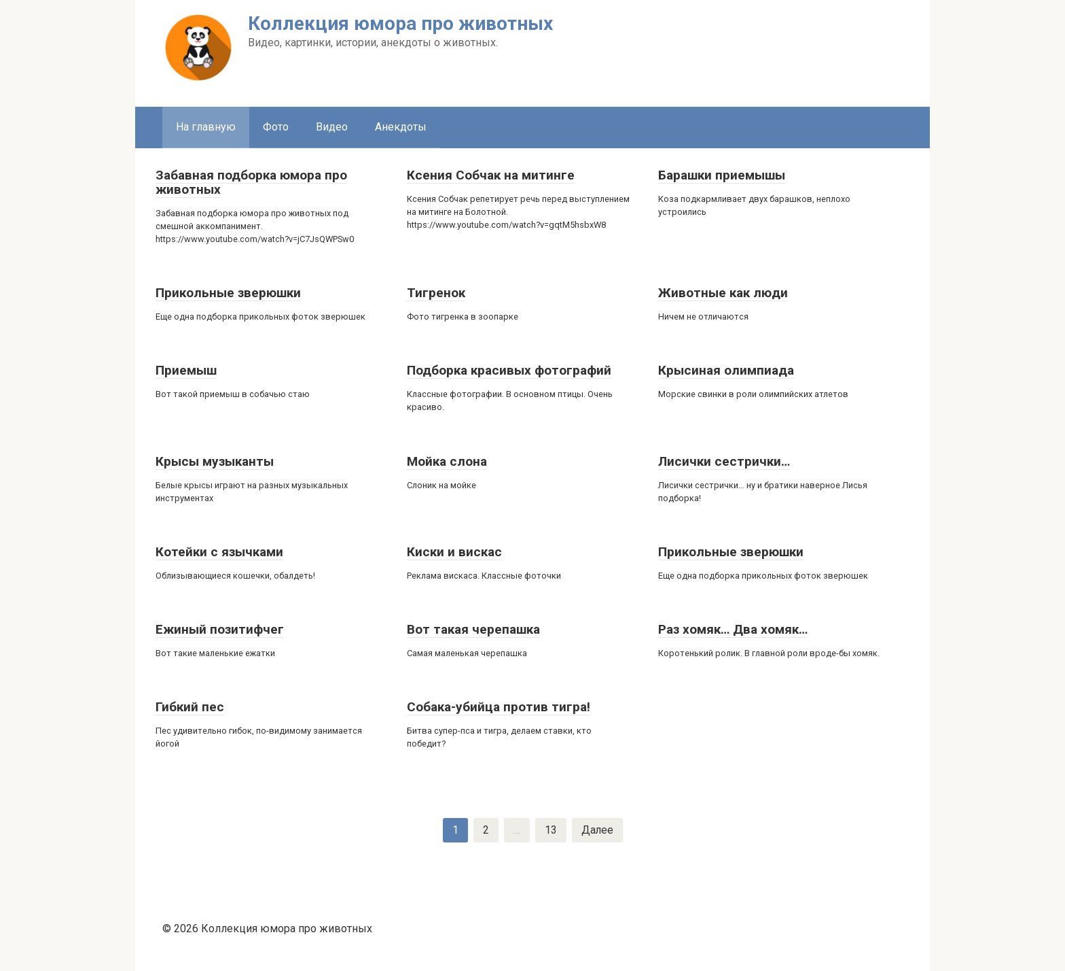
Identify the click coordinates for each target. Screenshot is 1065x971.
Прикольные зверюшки (228, 293)
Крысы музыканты (215, 461)
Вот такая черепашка (473, 629)
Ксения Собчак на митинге (491, 175)
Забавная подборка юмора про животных (251, 182)
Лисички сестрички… (724, 461)
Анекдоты (401, 126)
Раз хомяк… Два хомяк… (733, 629)
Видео (332, 126)
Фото (276, 126)
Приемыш (186, 370)
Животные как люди (723, 293)
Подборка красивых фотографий (509, 370)
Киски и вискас (454, 552)
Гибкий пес (190, 707)
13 (550, 829)
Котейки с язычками (219, 552)
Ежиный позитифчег (220, 629)
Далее (597, 829)
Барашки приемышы (721, 175)
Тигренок (436, 293)
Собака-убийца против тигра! (498, 707)
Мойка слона (447, 461)
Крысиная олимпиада (726, 370)
